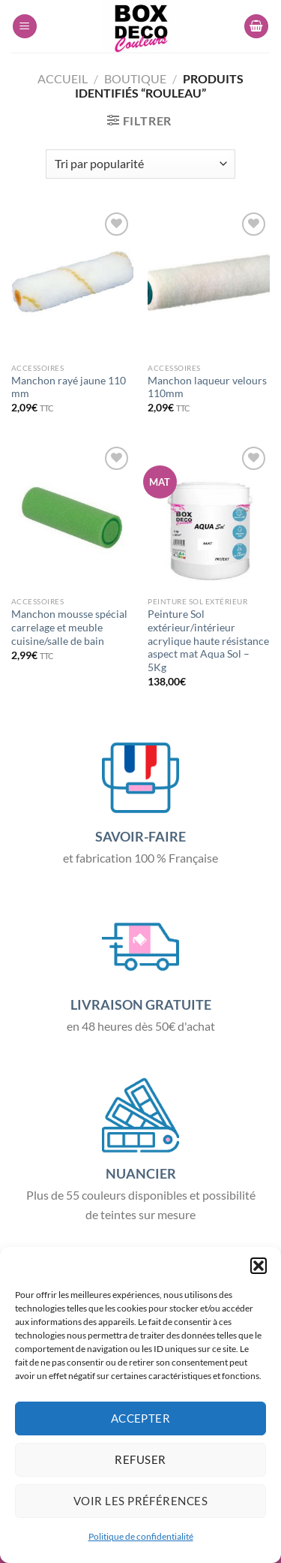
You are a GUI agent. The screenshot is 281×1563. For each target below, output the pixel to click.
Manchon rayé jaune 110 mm (68, 387)
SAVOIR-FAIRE (140, 836)
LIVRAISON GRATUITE (140, 1004)
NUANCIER (141, 1173)
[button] (258, 1265)
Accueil (62, 78)
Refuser (140, 1459)
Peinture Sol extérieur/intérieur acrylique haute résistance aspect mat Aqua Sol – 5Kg (208, 640)
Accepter (141, 1418)
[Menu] (25, 26)
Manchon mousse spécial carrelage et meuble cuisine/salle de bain (69, 627)
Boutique (135, 78)
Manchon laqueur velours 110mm (207, 387)
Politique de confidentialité (140, 1536)
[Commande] (140, 164)
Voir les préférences (140, 1500)
